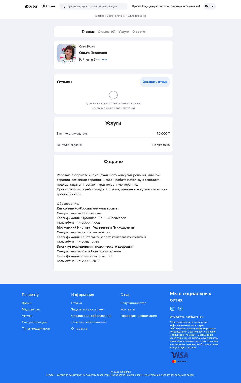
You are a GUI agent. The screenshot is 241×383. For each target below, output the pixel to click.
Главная (99, 15)
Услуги (124, 32)
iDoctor (31, 6)
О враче (138, 32)
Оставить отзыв (155, 82)
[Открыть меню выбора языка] (209, 6)
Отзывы (103, 59)
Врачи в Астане (116, 15)
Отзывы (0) (106, 32)
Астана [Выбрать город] (48, 6)
